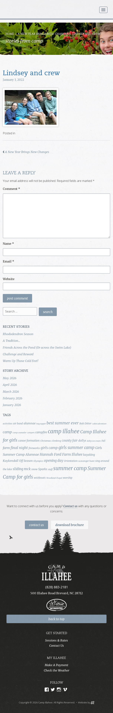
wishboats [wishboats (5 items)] (40, 477)
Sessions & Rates (56, 640)
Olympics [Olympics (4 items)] (38, 461)
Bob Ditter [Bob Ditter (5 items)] (85, 423)
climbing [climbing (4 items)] (56, 440)
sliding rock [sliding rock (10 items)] (22, 469)
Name (8, 243)
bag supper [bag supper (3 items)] (41, 424)
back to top (56, 619)
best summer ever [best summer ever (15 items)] (63, 423)
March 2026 (11, 391)
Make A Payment (56, 665)
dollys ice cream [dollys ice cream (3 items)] (94, 441)
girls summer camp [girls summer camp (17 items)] (76, 447)
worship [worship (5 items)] (67, 477)
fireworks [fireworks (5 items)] (34, 448)
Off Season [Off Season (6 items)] (26, 461)
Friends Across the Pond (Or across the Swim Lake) (37, 347)
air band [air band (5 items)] (18, 423)
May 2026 (9, 378)
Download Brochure (69, 525)
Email (8, 261)
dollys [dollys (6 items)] (82, 440)
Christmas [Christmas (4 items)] (45, 440)
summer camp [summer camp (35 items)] (70, 468)
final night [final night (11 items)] (19, 448)
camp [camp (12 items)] (7, 432)
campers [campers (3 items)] (31, 432)
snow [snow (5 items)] (34, 469)
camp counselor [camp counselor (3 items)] (19, 432)
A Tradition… (11, 341)
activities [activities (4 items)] (7, 423)
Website (8, 279)
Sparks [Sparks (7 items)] (42, 469)
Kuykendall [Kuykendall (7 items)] (10, 461)
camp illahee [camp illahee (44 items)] (63, 431)
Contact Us (36, 525)
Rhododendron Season (18, 334)
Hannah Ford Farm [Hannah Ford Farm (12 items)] (55, 454)
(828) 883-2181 (56, 587)
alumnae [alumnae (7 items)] (30, 423)
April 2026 (10, 385)
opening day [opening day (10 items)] (53, 460)
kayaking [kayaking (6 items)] (89, 454)
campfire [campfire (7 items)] (41, 432)
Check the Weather (56, 670)
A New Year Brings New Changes (43, 34)
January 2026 (12, 405)
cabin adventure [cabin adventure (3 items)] (99, 424)
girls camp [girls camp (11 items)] (49, 448)
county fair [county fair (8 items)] (70, 440)
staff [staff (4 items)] (50, 469)
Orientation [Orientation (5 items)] (71, 461)
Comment (11, 189)
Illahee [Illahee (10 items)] (77, 454)
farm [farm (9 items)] (6, 448)
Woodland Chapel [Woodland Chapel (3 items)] (54, 478)
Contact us (70, 506)
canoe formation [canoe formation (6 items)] (29, 440)
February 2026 (12, 398)
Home (10, 34)
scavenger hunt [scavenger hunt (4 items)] (86, 461)
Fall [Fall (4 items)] (103, 440)
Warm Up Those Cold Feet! (20, 361)
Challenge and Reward (18, 354)
